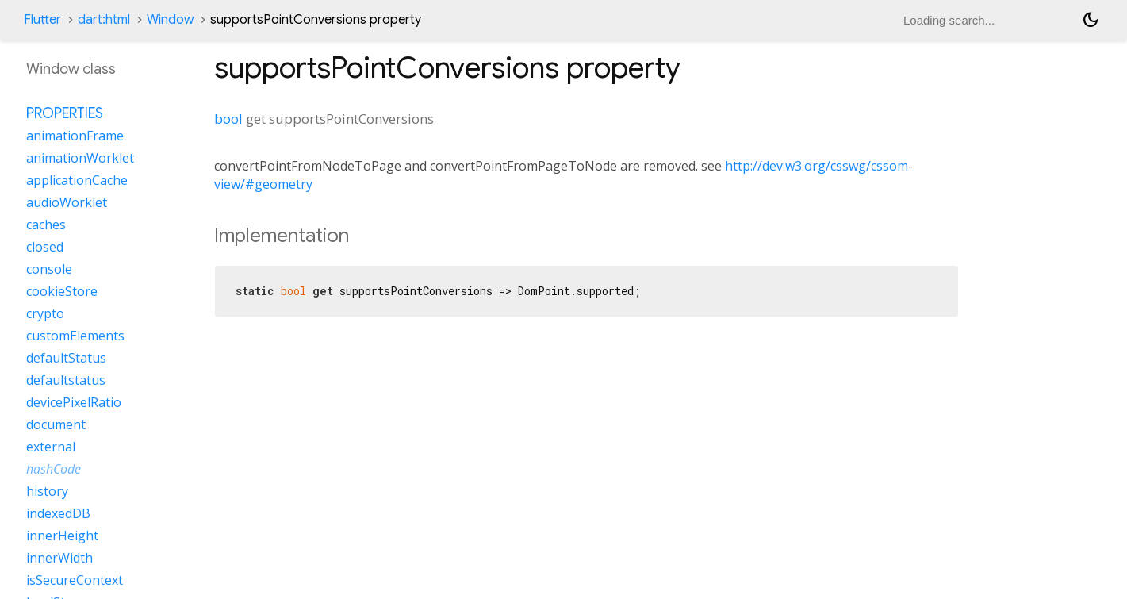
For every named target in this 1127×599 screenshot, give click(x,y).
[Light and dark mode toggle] (1090, 20)
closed (44, 246)
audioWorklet (66, 202)
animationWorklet (80, 158)
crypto (45, 313)
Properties (64, 113)
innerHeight (62, 535)
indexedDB (58, 513)
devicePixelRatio (73, 402)
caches (46, 224)
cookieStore (62, 291)
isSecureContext (74, 580)
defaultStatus (66, 358)
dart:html (104, 20)
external (50, 446)
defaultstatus (65, 380)
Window (170, 20)
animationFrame (75, 135)
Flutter (42, 20)
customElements (75, 335)
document (56, 424)
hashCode (53, 469)
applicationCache (77, 180)
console (49, 269)
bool (228, 118)
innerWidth (59, 557)
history (47, 491)
